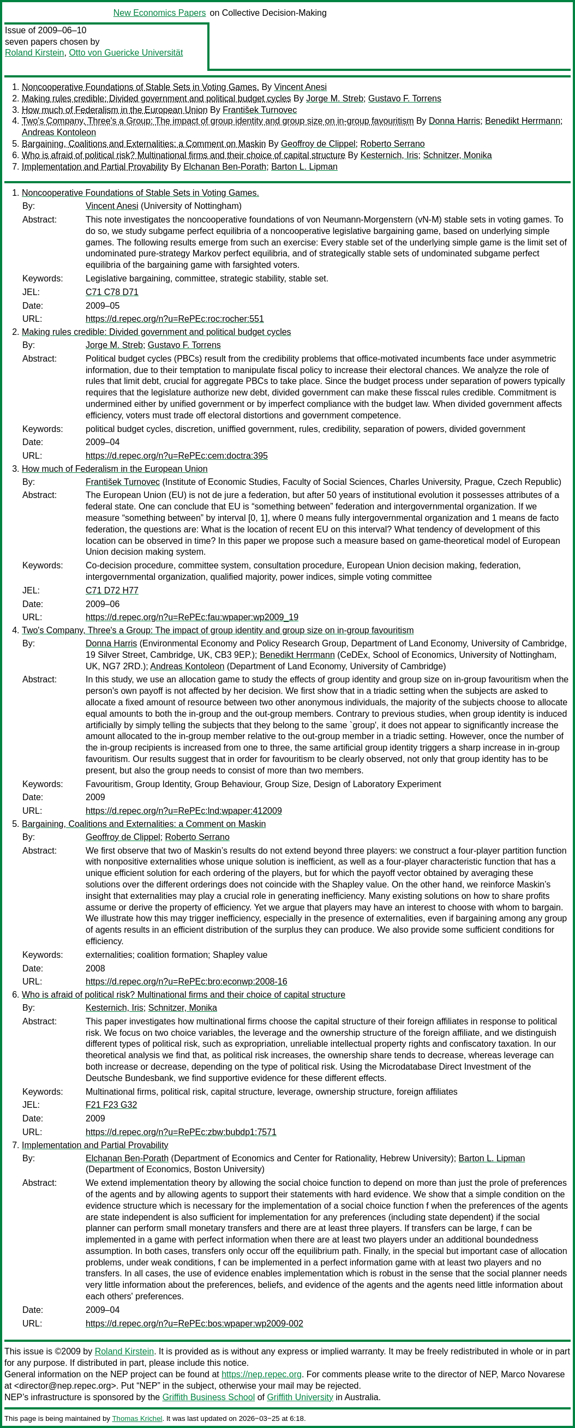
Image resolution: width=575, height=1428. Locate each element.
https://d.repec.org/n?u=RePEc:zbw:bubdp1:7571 (181, 1132)
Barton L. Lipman (304, 166)
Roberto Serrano (392, 143)
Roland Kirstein (34, 52)
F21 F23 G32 (111, 1104)
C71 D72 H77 (112, 590)
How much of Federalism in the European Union (115, 110)
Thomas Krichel (137, 1418)
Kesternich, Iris (389, 155)
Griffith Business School (209, 1397)
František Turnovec (260, 110)
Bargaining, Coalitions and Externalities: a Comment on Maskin (144, 143)
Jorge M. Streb (334, 98)
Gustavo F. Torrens (404, 98)
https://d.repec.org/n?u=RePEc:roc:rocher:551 (175, 318)
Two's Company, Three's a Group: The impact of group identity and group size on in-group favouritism (218, 120)
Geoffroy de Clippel (318, 143)
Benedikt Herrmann (522, 120)
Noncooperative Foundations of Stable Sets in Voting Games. (140, 87)
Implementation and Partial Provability (95, 166)
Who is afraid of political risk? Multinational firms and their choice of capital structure (183, 155)
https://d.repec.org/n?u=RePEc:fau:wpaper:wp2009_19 (192, 617)
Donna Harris (454, 120)
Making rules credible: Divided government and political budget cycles (156, 98)
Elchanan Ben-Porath (224, 166)
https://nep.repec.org (261, 1374)
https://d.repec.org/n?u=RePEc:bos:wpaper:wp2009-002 (194, 1323)
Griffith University (300, 1397)
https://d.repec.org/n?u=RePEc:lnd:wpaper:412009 (184, 810)
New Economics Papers (159, 12)
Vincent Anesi (300, 87)
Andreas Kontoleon (59, 132)
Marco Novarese (533, 1374)
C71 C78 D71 (112, 292)
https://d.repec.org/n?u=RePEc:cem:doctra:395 (177, 455)
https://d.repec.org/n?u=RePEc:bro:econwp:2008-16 (187, 981)
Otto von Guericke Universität (126, 52)
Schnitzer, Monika (457, 155)
